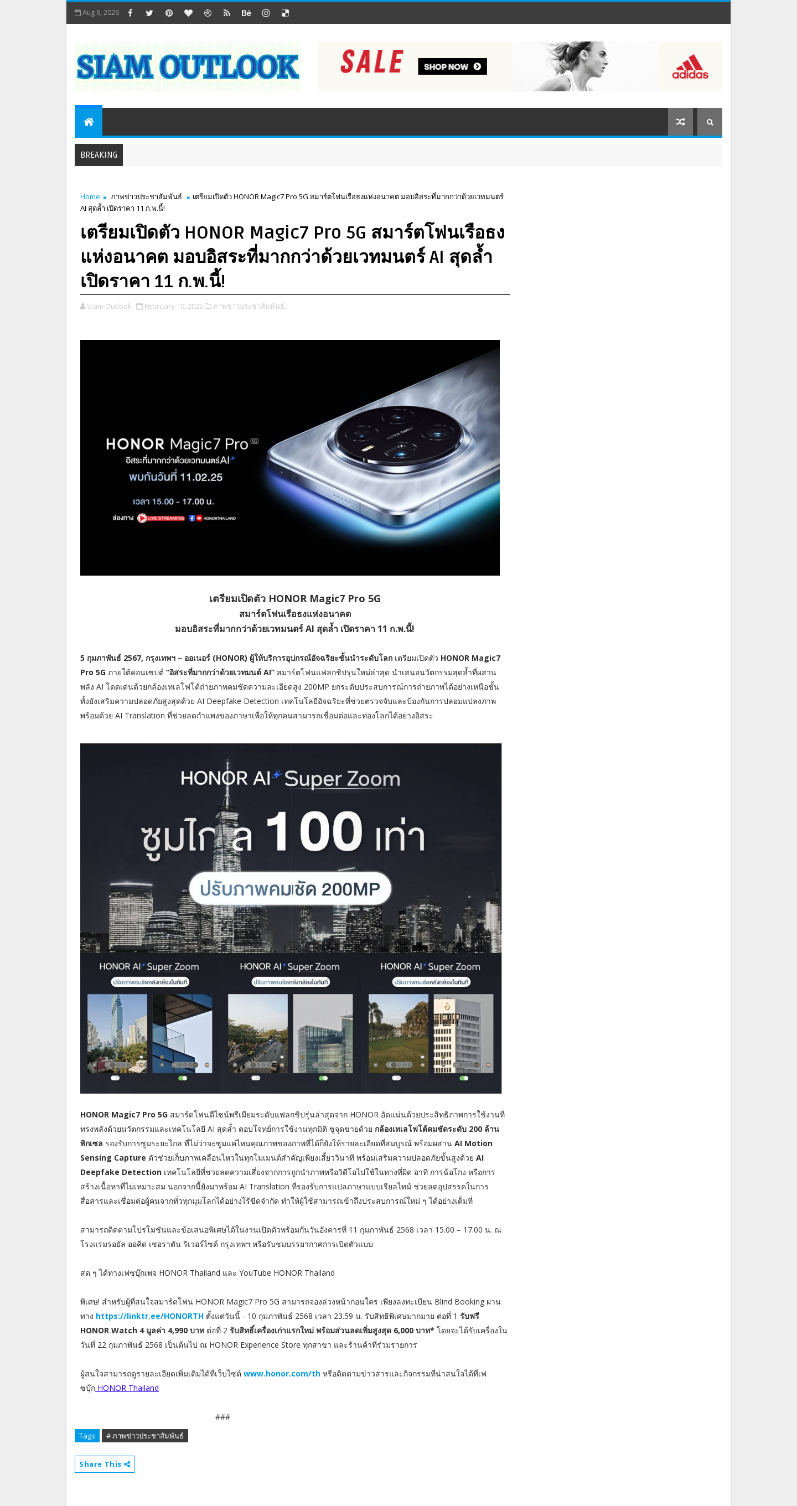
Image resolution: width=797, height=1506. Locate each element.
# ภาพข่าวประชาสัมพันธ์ (145, 1436)
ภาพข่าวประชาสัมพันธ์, (249, 306)
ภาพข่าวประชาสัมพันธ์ (146, 196)
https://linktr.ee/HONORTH (150, 1316)
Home (90, 196)
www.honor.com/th (282, 1373)
